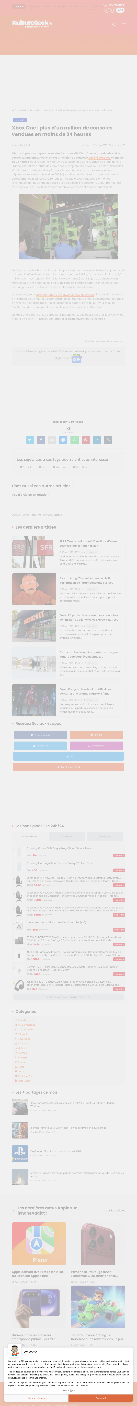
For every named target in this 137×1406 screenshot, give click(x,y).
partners (29, 1361)
